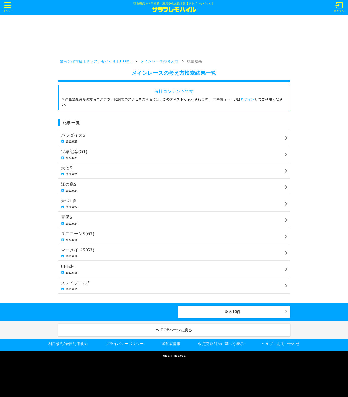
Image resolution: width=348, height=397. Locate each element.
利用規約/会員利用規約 (68, 343)
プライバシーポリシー (125, 343)
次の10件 (233, 311)
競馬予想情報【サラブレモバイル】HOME (96, 61)
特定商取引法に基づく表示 (221, 343)
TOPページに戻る (176, 329)
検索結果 (194, 61)
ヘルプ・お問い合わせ (281, 343)
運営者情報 (171, 343)
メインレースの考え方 (159, 61)
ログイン (248, 99)
